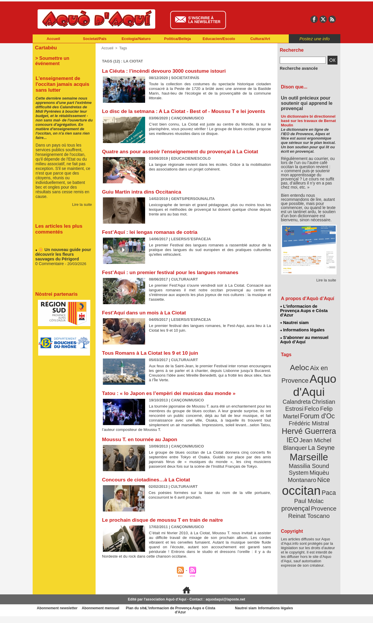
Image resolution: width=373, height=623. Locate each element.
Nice (321, 446)
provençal (322, 465)
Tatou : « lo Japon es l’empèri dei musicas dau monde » (171, 399)
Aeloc (301, 359)
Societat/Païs (95, 38)
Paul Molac (296, 465)
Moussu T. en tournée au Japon (141, 445)
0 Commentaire (48, 258)
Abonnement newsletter (58, 614)
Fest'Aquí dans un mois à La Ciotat (145, 319)
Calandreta (323, 382)
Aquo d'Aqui (307, 375)
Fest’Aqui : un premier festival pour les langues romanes (173, 278)
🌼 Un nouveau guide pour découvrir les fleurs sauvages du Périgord (62, 249)
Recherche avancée (296, 68)
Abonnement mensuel (109, 614)
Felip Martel (300, 396)
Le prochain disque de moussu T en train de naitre (165, 526)
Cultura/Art (260, 38)
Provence (301, 471)
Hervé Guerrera (309, 410)
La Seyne (319, 424)
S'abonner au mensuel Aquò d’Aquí (304, 333)
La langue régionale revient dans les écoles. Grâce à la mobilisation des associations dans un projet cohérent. (210, 172)
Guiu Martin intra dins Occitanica (143, 198)
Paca (326, 457)
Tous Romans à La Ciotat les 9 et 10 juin (152, 359)
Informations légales (302, 324)
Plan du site (161, 614)
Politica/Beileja (177, 38)
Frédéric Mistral (315, 403)
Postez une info (315, 38)
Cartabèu (45, 47)
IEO (295, 417)
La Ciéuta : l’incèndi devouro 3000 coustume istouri (166, 71)
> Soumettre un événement (61, 57)
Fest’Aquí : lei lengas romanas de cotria (151, 238)
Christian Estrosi (302, 389)
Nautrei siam (294, 317)
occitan (302, 456)
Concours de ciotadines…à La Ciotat (147, 486)
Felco (328, 389)
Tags (122, 48)
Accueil (53, 38)
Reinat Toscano (313, 475)
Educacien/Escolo (219, 38)
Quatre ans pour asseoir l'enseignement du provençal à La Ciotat (183, 158)
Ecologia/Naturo (136, 38)
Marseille (299, 432)
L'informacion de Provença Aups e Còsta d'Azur (308, 308)
